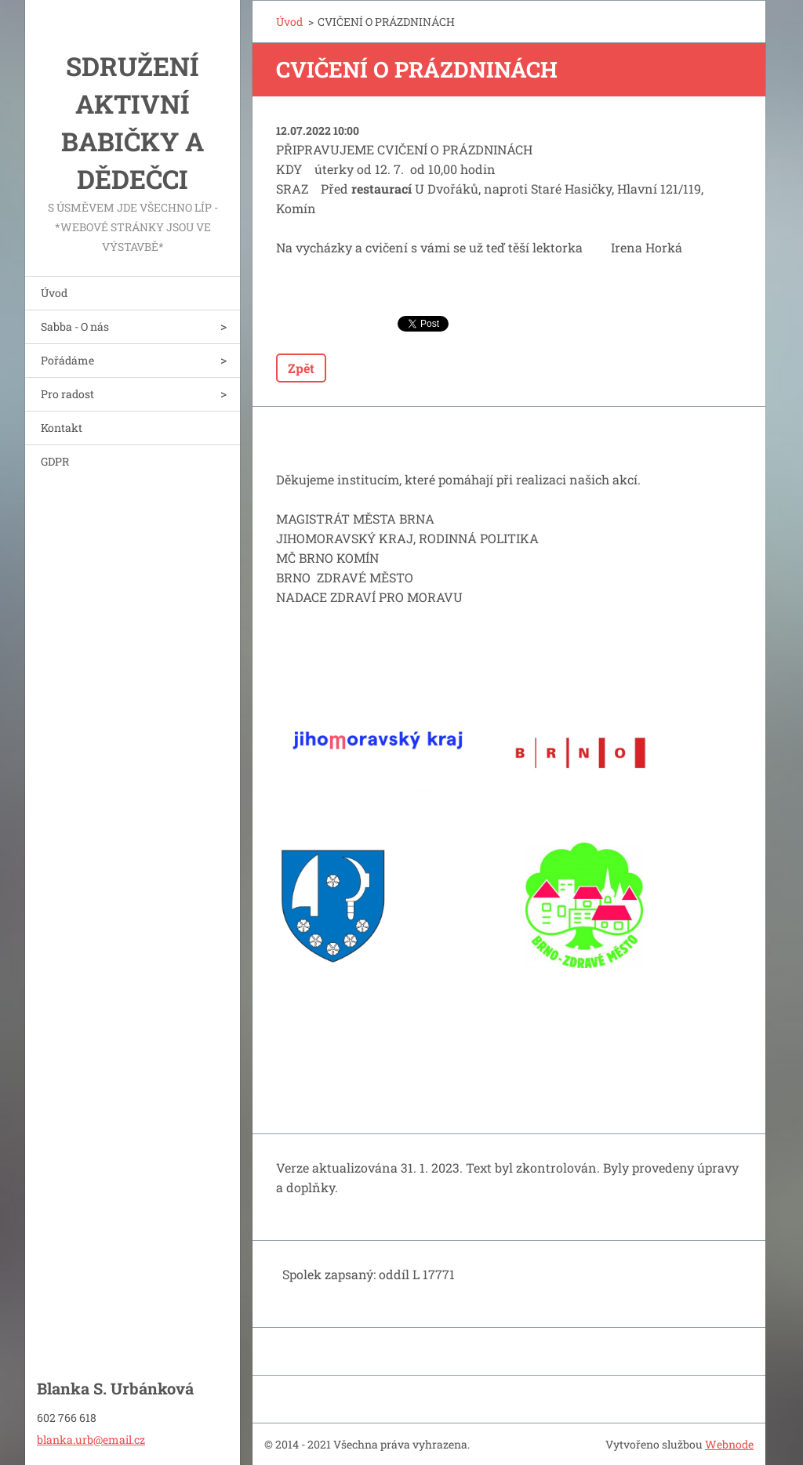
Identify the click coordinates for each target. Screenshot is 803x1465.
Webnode (729, 1444)
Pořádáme (67, 360)
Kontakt (61, 427)
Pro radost (67, 393)
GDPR (55, 461)
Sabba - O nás (75, 326)
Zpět (301, 368)
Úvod (54, 292)
